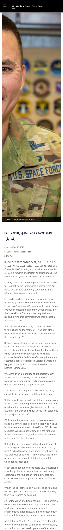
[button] (5, 6)
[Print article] (7, 239)
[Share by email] (13, 239)
